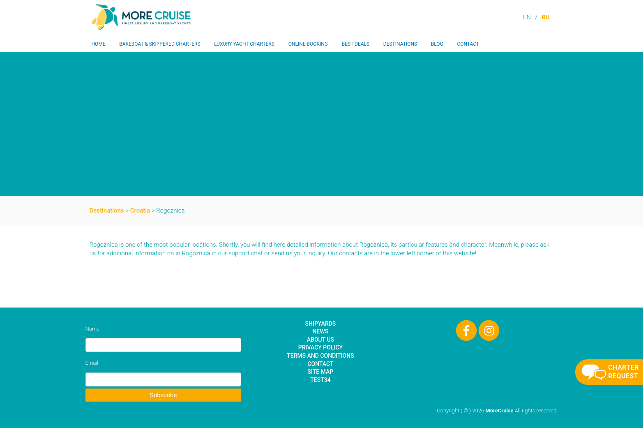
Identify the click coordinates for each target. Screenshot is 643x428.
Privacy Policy (320, 347)
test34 (320, 380)
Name (92, 329)
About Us (320, 339)
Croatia (140, 210)
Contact (468, 44)
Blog (437, 44)
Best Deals (355, 44)
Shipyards (320, 323)
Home (99, 44)
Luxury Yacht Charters (244, 44)
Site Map (321, 371)
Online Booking (308, 44)
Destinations (400, 44)
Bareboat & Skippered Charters (159, 44)
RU (545, 17)
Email (92, 363)
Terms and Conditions (320, 355)
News (321, 331)
